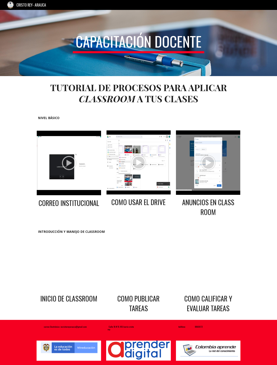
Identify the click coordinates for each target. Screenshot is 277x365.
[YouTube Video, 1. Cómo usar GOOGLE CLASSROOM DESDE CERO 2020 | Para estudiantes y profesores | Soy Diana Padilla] (69, 267)
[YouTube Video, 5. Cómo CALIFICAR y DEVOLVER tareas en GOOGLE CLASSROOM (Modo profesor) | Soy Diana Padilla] (208, 267)
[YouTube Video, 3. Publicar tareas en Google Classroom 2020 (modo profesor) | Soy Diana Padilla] (138, 267)
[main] (138, 43)
